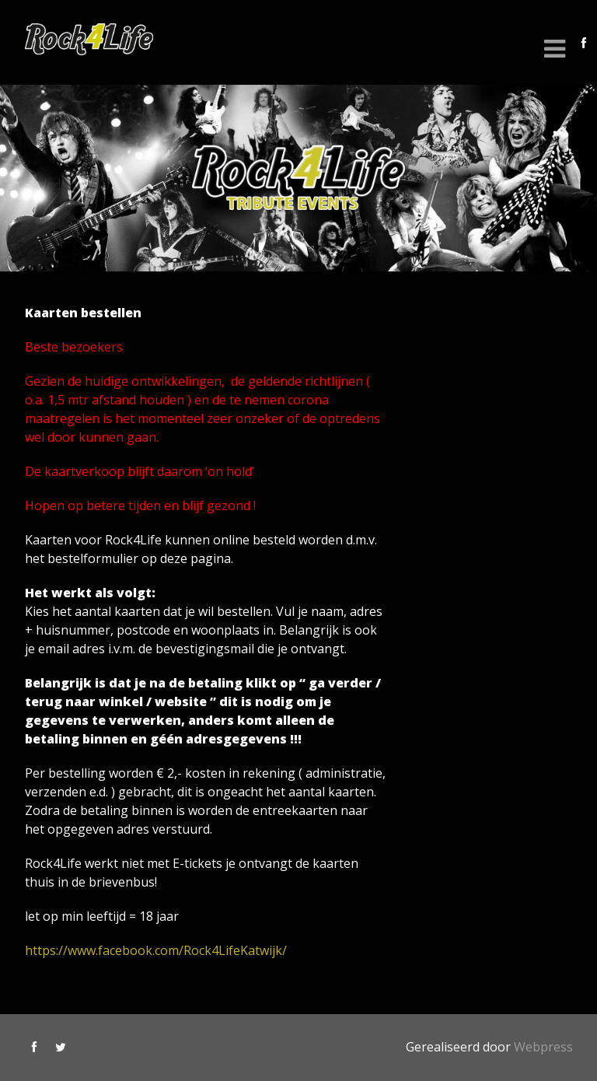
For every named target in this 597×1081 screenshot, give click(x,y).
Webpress (543, 1046)
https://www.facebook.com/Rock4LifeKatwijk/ (156, 950)
